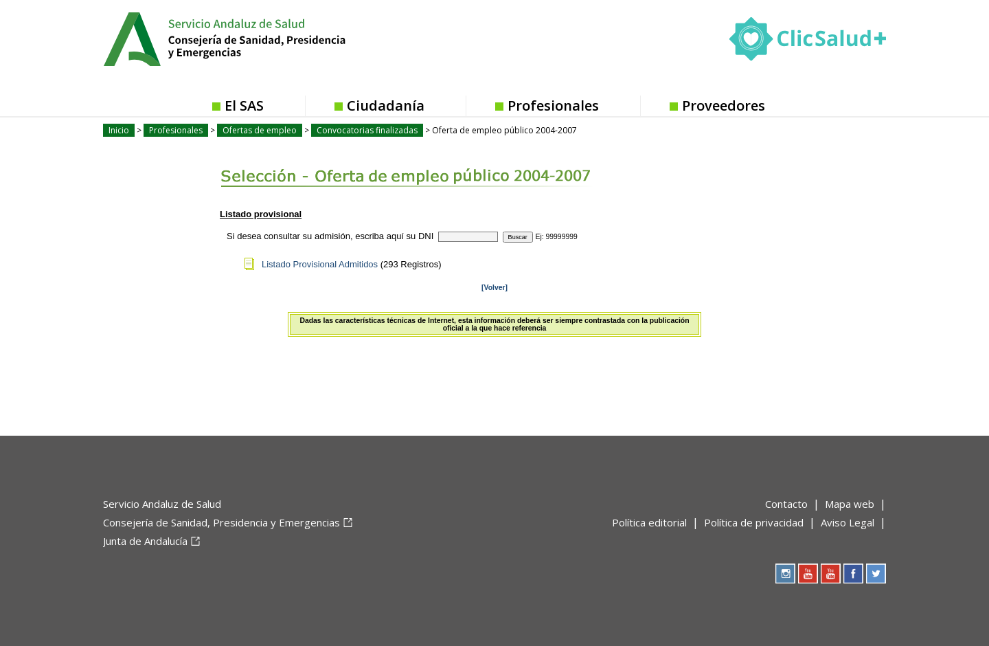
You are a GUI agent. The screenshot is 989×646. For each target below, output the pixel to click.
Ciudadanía (385, 105)
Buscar (517, 237)
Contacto (786, 504)
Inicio (119, 130)
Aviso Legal (847, 522)
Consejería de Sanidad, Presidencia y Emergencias (221, 522)
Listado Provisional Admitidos (320, 264)
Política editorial (649, 522)
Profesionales (553, 105)
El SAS (244, 105)
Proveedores (723, 105)
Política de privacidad (754, 522)
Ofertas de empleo (260, 130)
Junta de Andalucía (145, 541)
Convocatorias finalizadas (367, 130)
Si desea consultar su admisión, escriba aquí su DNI (330, 236)
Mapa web (849, 504)
